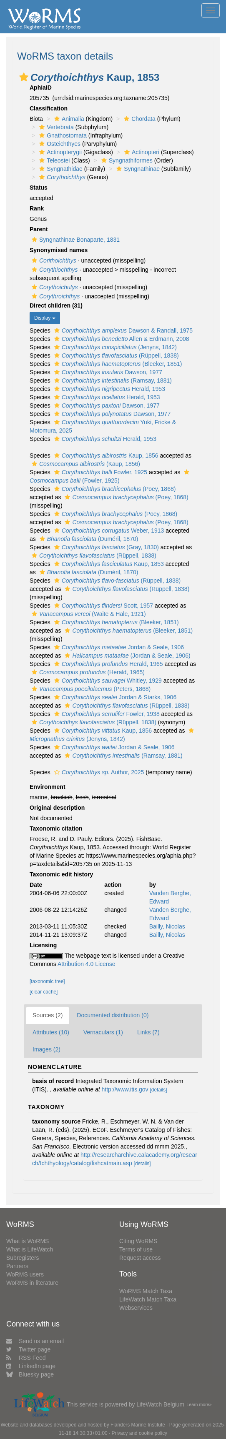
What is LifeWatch (29, 1249)
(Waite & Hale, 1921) (88, 614)
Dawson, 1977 (107, 372)
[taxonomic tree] (47, 981)
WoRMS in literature (32, 1282)
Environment (47, 786)
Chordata (139, 118)
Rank (37, 208)
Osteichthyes (58, 143)
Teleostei (53, 160)
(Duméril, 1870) (88, 539)
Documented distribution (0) (112, 1015)
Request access (140, 1257)
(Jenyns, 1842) (114, 347)
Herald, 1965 (107, 664)
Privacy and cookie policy (140, 1433)
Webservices (136, 1307)
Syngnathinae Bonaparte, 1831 (75, 239)
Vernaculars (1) (103, 1032)
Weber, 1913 (108, 530)
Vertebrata (55, 127)
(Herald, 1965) (87, 672)
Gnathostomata (62, 135)
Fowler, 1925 (99, 472)
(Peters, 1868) (90, 689)
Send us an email (35, 1341)
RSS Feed (26, 1357)
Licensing (43, 945)
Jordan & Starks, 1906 (114, 697)
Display (44, 318)
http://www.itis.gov (125, 1089)
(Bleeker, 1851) (117, 363)
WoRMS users (25, 1274)
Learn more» (198, 1404)
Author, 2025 (98, 772)
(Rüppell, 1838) (115, 355)
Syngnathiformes (126, 160)
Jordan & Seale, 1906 (118, 647)
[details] (158, 1090)
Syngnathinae (137, 168)
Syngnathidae (60, 168)
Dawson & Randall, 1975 (122, 330)
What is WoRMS (27, 1241)
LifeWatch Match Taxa (147, 1299)
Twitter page (28, 1349)
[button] (23, 77)
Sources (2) (48, 1015)
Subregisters (22, 1257)
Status (39, 187)
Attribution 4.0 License (87, 964)
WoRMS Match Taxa (145, 1291)
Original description (57, 807)
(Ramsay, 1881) (112, 380)
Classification (49, 108)
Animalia (68, 118)
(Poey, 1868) (114, 489)
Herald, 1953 (108, 388)
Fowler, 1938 (106, 714)
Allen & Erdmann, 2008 (120, 338)
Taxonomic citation (56, 828)
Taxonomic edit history (61, 874)
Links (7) (148, 1032)
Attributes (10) (51, 1032)
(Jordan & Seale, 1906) (126, 655)
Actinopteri (140, 152)
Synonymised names (59, 250)
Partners (17, 1266)
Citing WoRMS (138, 1241)
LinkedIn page (30, 1366)
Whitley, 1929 (107, 680)
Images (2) (46, 1049)
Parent (39, 229)
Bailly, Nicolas (167, 926)
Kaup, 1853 (108, 564)
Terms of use (136, 1249)
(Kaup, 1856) (85, 463)
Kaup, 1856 (105, 455)
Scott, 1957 (102, 605)
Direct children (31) (56, 305)
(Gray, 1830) (105, 547)
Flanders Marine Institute (137, 1425)
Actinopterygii (59, 152)
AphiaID (41, 87)
